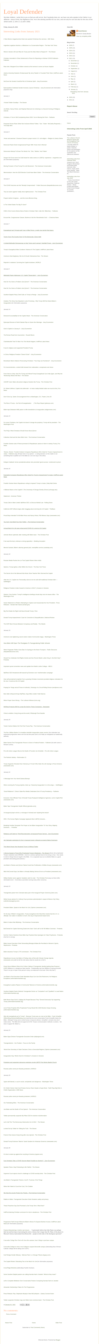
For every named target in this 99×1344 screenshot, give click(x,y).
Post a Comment (11, 1314)
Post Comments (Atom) (38, 1327)
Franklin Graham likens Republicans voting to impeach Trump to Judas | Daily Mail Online (30, 483)
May (72, 79)
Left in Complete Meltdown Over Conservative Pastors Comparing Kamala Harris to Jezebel (31, 1281)
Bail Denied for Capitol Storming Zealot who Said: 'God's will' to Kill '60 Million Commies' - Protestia (33, 928)
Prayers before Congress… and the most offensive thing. (20, 198)
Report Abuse (72, 106)
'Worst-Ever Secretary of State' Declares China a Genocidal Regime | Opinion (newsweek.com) (32, 1049)
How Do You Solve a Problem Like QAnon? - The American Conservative (25, 282)
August (73, 71)
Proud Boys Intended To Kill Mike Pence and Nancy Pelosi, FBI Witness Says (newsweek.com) (32, 515)
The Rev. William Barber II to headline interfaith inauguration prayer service (26, 732)
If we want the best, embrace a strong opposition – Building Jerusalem (24, 541)
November (74, 63)
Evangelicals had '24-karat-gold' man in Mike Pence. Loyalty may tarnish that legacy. (29, 230)
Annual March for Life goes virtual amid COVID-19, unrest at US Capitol (25, 528)
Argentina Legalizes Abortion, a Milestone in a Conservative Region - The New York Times (30, 45)
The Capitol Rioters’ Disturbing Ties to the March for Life (20, 1261)
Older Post (59, 1322)
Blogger (58, 1340)
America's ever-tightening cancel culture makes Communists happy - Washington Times (30, 637)
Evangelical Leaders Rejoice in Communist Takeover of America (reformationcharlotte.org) (30, 985)
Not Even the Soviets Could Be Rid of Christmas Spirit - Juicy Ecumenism (25, 81)
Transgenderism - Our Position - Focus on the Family (19, 1043)
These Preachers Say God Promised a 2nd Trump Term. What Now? (24, 1205)
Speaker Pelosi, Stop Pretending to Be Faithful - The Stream (21, 1167)
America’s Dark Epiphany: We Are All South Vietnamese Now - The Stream (26, 256)
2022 (70, 56)
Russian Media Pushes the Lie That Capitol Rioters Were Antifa (22, 560)
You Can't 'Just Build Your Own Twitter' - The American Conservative (24, 522)
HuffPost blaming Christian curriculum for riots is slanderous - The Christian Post (27, 1212)
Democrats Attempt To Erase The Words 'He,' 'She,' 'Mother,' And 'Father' (25, 151)
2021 (70, 58)
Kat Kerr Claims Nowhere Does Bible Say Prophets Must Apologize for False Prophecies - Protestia (33, 935)
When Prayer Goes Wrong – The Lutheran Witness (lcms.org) (22, 700)
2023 (70, 53)
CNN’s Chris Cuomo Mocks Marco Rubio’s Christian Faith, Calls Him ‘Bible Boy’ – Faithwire (31, 211)
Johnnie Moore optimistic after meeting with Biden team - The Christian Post (26, 535)
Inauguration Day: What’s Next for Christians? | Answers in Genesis (24, 1056)
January (73, 89)
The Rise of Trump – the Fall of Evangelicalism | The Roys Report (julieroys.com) (29, 403)
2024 (70, 50)
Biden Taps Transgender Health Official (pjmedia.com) (20, 806)
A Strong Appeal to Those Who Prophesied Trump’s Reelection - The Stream (26, 853)
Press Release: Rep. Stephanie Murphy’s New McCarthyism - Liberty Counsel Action (29, 1293)
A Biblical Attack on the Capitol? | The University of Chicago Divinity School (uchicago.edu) (30, 489)
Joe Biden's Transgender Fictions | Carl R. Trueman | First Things (23, 1180)
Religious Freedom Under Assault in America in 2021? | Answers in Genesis (26, 588)
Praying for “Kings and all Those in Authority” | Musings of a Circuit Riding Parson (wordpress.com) (33, 687)
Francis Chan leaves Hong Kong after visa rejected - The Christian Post (25, 1135)
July (72, 74)
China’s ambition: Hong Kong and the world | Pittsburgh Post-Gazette (24, 713)
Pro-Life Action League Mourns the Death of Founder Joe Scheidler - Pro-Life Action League (31, 751)
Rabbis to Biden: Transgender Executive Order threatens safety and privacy (26, 1199)
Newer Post (8, 1322)
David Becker (82, 31)
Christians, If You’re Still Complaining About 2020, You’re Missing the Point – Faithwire (29, 117)
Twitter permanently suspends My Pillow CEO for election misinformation (25, 1115)
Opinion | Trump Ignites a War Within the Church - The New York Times (25, 567)
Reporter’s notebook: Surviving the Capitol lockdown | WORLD (22, 262)
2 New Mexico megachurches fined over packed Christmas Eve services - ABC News (29, 39)
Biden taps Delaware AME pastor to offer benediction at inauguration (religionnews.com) (30, 409)
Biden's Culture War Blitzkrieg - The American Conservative (21, 922)
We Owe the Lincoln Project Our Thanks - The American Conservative (24, 1193)
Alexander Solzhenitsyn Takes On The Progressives (19, 1287)
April (72, 81)
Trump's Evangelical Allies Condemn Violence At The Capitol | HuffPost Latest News (29, 249)
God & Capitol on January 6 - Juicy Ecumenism (18, 328)
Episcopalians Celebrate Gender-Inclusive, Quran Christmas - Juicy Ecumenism (27, 88)
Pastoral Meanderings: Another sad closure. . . (17, 1230)
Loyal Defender (23, 11)
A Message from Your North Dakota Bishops (17, 778)
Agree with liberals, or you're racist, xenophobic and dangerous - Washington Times (28, 1081)
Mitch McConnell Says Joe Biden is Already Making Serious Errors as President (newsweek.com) (32, 871)
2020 (70, 97)
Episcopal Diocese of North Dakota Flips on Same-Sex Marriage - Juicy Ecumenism (28, 322)
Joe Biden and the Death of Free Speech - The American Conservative (25, 1109)
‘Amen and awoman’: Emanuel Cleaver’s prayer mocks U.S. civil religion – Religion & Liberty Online (33, 138)
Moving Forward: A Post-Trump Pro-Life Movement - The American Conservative (27, 166)
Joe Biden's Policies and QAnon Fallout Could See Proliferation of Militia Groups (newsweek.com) (33, 865)
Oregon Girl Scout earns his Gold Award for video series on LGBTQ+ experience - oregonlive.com (33, 157)
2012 (70, 100)
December (74, 60)
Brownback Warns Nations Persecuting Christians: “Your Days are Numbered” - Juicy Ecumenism (32, 361)
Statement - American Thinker (12, 496)
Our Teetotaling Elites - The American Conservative (19, 1103)
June (72, 76)
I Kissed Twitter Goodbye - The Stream (15, 102)
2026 (70, 45)
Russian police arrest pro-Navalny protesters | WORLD (20, 1069)
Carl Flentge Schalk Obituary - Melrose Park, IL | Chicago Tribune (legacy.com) (27, 1255)
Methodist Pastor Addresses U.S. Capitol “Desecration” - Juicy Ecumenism (26, 275)
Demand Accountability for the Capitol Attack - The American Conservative (26, 316)
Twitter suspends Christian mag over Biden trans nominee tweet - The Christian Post (29, 1300)
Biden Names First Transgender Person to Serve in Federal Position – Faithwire (27, 742)
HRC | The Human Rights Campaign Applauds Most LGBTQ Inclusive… (25, 819)
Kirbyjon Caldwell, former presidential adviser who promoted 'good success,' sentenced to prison (32, 462)
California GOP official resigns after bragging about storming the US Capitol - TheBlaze (29, 509)
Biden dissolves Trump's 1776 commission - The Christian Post (22, 952)
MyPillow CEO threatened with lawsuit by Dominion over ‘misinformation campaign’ (28, 672)
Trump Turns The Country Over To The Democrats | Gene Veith (22, 237)
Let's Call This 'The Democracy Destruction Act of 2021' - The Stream (24, 1122)
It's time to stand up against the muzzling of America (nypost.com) (23, 1154)
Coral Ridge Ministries (10, 1268)
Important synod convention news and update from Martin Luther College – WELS (28, 666)
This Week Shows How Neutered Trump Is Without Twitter (21, 846)
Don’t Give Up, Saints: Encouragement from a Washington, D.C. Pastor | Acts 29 (27, 396)
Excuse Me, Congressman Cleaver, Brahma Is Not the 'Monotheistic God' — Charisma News (31, 217)
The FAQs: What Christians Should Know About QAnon (20, 431)
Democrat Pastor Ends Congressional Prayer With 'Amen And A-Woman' (25, 145)
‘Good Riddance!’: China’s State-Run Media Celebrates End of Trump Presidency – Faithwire (31, 791)
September (74, 68)
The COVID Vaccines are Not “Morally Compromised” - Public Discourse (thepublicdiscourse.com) (33, 185)
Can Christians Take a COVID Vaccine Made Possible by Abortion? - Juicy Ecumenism (29, 1161)
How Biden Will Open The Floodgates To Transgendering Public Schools (27, 643)
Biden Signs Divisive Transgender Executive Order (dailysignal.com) (24, 1036)
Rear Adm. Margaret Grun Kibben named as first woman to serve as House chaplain (29, 66)
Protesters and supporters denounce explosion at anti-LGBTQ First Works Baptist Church (30, 1062)
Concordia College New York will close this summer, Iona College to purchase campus (29, 1240)
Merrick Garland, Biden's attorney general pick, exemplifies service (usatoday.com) (28, 547)
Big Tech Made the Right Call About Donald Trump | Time (20, 611)
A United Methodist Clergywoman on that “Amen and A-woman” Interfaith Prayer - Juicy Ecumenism (33, 243)
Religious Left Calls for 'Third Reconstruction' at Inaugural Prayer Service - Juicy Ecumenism (31, 834)
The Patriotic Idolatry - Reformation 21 (15, 757)
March (73, 84)
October (73, 66)
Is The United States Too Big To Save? (15, 204)
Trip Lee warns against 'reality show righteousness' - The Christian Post (25, 192)
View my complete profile (83, 36)
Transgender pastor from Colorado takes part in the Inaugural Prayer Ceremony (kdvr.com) (31, 893)
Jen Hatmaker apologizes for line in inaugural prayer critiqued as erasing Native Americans (30, 840)
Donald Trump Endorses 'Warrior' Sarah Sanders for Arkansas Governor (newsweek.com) (30, 1141)
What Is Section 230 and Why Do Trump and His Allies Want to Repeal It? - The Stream (30, 52)
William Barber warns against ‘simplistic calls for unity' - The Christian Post (26, 878)
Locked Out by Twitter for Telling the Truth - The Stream (20, 1128)
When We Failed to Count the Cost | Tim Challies (18, 1186)
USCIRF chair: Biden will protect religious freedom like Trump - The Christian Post (28, 382)
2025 (70, 48)
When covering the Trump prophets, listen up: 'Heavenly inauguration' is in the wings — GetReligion (33, 785)
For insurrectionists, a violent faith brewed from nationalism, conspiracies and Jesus (28, 367)
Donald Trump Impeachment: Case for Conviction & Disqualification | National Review (29, 617)
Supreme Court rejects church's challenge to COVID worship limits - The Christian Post (29, 1173)
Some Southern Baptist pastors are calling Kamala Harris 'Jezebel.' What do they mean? (30, 1274)
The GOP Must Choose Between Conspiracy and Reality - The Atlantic (24, 624)
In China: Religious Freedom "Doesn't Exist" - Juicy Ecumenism (22, 354)
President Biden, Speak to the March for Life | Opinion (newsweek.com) (25, 907)
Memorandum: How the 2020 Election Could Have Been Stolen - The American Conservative (31, 172)
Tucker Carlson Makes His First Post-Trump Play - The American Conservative (27, 726)
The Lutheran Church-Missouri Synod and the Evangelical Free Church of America (73, 140)
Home (34, 1322)
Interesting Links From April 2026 (79, 129)
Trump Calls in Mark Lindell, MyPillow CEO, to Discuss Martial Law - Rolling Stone (28, 502)
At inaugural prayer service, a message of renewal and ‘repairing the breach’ (26, 812)
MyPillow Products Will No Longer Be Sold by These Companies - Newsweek (27, 707)
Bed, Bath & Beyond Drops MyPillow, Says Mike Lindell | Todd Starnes (24, 694)
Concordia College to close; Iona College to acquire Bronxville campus (24, 1246)
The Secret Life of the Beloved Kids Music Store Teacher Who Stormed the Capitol (28, 573)
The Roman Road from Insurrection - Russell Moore (19, 335)
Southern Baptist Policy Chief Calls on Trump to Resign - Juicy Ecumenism (26, 294)
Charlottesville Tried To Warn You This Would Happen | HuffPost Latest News (26, 341)
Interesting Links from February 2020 (73, 159)
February (74, 87)
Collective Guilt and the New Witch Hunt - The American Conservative (24, 437)
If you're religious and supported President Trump (18, 348)
